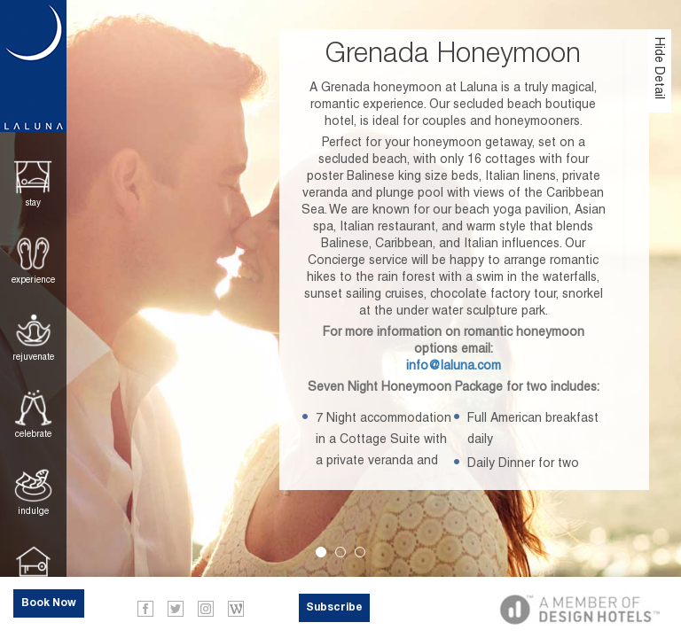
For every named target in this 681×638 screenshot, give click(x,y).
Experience (33, 279)
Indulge (33, 511)
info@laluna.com (453, 365)
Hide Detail (660, 68)
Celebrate (33, 434)
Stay (33, 202)
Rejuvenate (33, 357)
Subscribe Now (334, 612)
